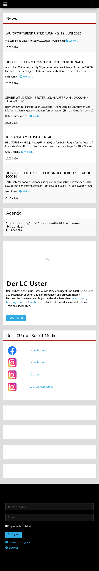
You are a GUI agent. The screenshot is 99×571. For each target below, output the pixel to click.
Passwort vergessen (18, 542)
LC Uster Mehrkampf (41, 386)
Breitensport (37, 302)
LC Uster (34, 374)
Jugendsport (78, 298)
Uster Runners (38, 350)
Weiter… (72, 40)
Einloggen (13, 534)
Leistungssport (15, 302)
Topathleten (16, 318)
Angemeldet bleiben (18, 526)
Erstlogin (12, 547)
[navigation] (93, 4)
